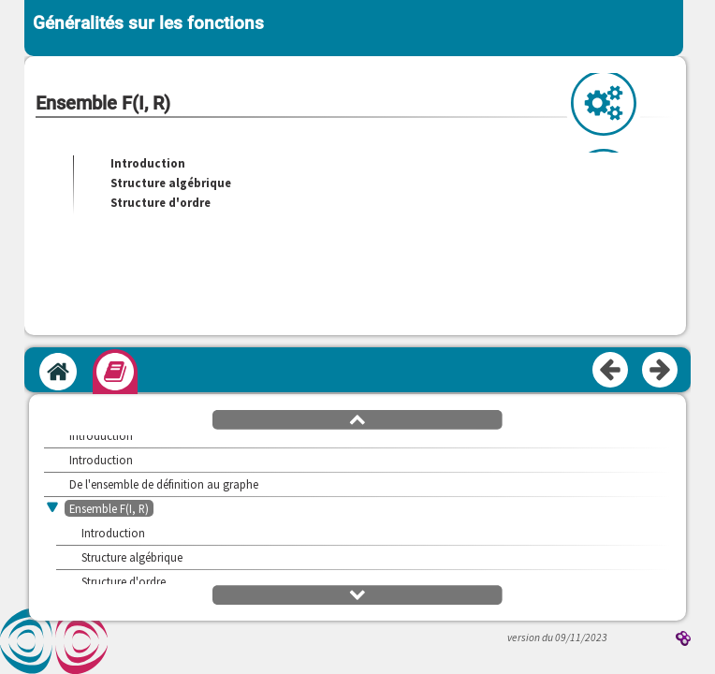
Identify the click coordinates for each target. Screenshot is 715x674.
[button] (357, 418)
